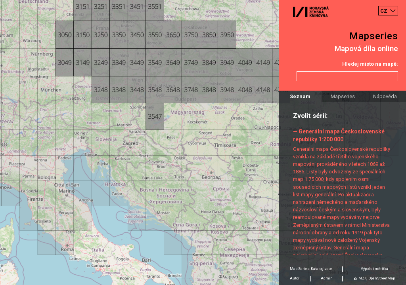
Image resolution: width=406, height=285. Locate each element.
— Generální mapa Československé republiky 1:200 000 (339, 135)
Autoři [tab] (295, 278)
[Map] (203, 142)
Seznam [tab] (300, 96)
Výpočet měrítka (374, 269)
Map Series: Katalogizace (311, 269)
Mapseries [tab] (343, 96)
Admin (327, 278)
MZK (362, 278)
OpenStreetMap (382, 278)
